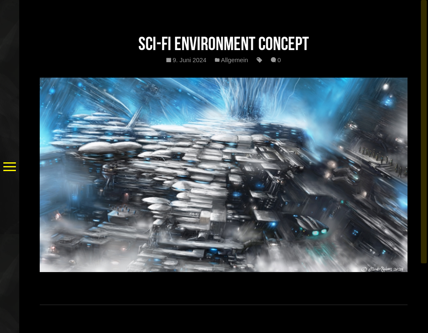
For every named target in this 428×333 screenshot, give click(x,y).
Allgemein (234, 60)
